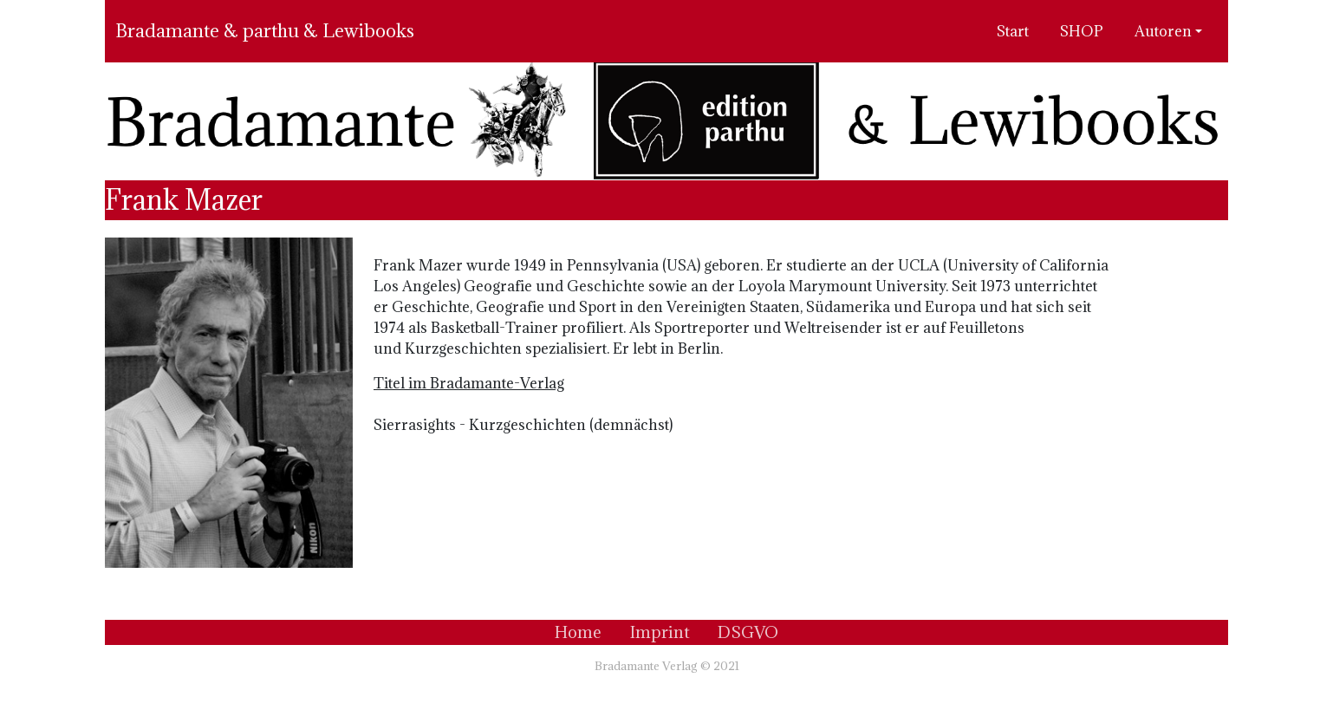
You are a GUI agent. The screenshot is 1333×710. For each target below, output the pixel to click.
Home (578, 632)
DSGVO (748, 632)
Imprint (660, 632)
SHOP (1081, 31)
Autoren (1163, 31)
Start (1013, 31)
